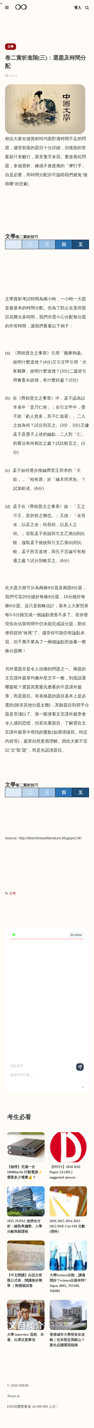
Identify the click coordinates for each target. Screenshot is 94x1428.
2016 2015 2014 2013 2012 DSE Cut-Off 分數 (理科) (67, 1226)
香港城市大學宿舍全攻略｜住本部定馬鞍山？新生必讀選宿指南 (67, 1340)
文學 (12, 893)
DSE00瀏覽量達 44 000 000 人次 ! (32, 1406)
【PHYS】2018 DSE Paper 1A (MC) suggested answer (65, 1172)
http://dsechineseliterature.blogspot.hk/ (50, 838)
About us (13, 1396)
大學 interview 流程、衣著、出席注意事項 (25, 1337)
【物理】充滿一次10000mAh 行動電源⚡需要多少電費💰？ (24, 1172)
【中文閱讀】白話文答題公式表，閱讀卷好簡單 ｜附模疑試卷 (24, 1280)
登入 (77, 8)
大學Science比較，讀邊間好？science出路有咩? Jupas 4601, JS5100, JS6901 (68, 1283)
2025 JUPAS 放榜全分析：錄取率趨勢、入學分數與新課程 (24, 1226)
